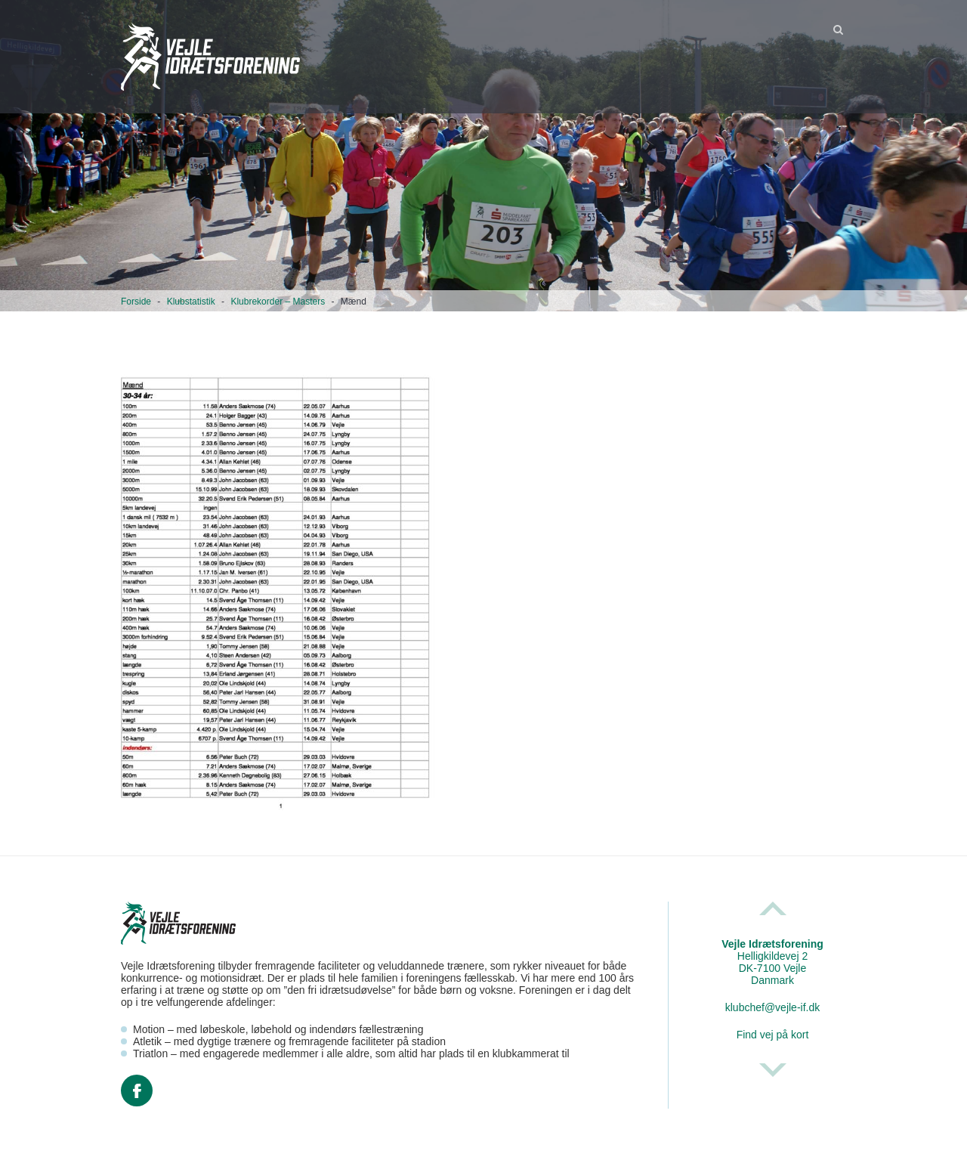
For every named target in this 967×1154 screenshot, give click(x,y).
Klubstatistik (191, 301)
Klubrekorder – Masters (277, 301)
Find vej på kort (773, 1035)
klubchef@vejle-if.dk (772, 1007)
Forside (136, 301)
